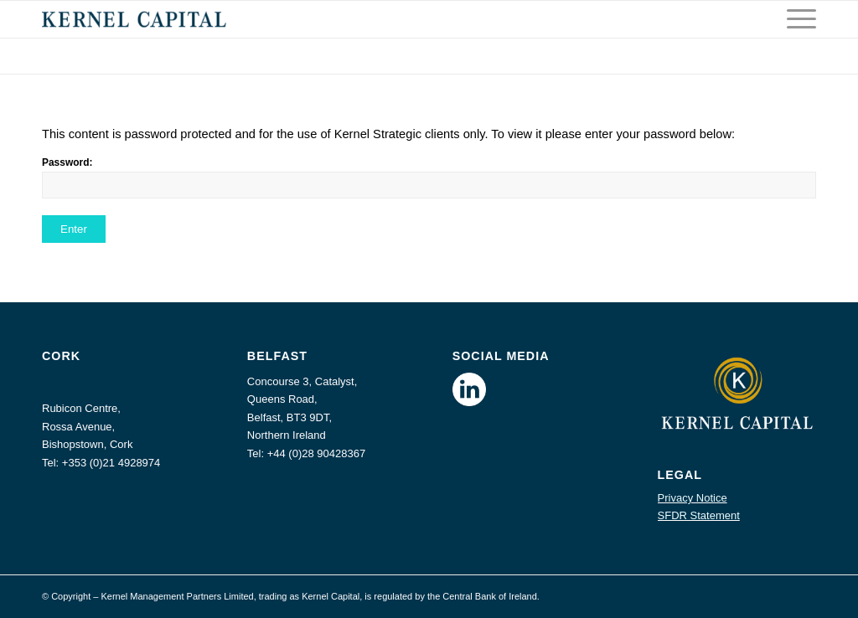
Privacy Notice (692, 498)
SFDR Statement (699, 515)
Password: (429, 177)
